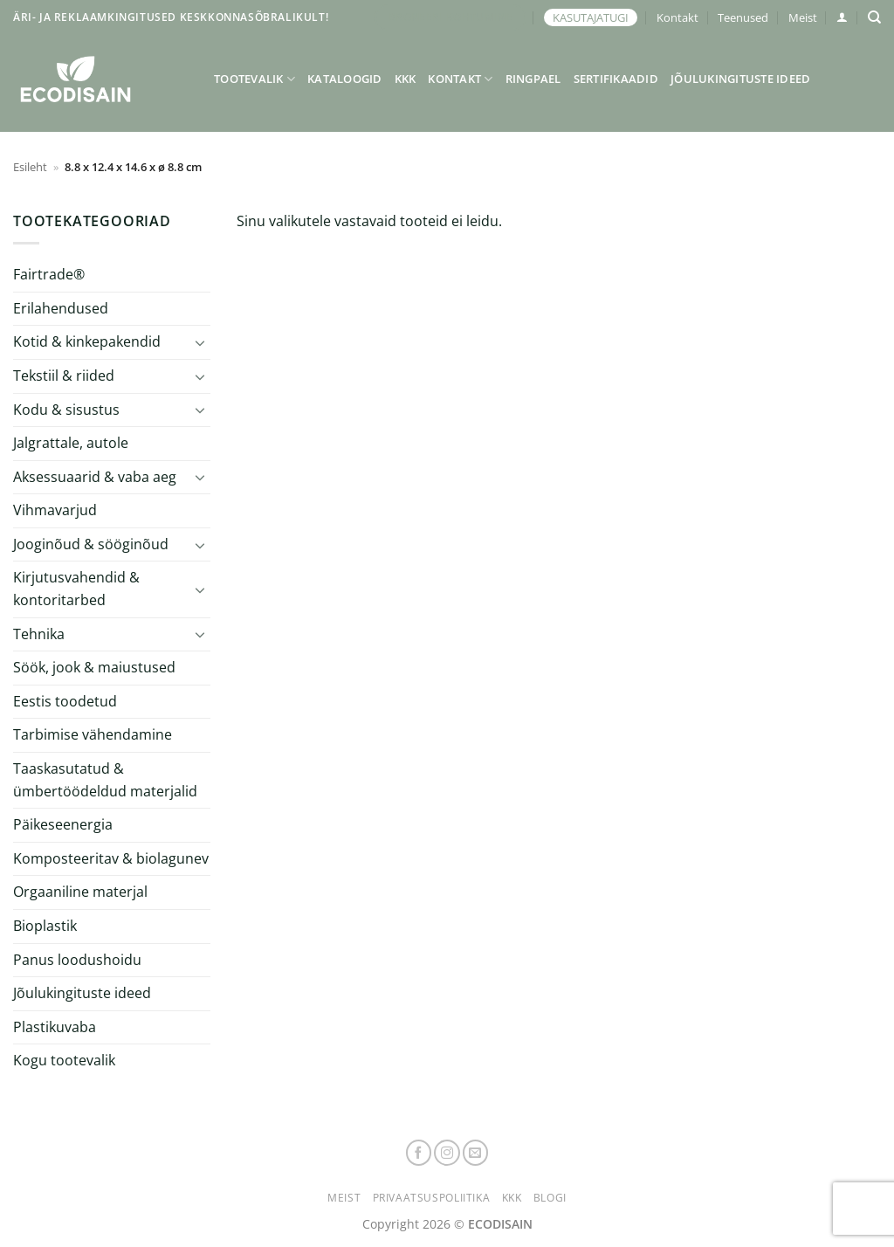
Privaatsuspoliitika (432, 1197)
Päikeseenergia (63, 824)
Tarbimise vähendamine (92, 734)
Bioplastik (45, 925)
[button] (842, 17)
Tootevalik (254, 79)
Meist (802, 17)
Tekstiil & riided (63, 375)
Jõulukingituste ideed (740, 78)
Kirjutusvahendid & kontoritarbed (76, 589)
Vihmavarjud (55, 510)
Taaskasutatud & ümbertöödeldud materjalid (105, 780)
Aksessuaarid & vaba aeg (94, 476)
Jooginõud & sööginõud (90, 544)
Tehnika (39, 634)
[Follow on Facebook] (419, 1153)
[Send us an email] (476, 1153)
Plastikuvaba (54, 1027)
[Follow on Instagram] (447, 1153)
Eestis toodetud (65, 701)
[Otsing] (874, 17)
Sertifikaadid (616, 78)
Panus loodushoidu (77, 959)
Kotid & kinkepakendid (87, 341)
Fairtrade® (49, 274)
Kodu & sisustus (66, 409)
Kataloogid (344, 78)
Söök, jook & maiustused (94, 667)
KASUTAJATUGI (591, 17)
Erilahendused (60, 308)
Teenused (743, 17)
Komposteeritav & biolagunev (111, 858)
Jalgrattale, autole (70, 442)
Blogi (550, 1197)
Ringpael (533, 78)
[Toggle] (199, 342)
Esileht (30, 167)
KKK (405, 78)
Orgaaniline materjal (80, 891)
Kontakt (677, 17)
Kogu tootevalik (64, 1060)
